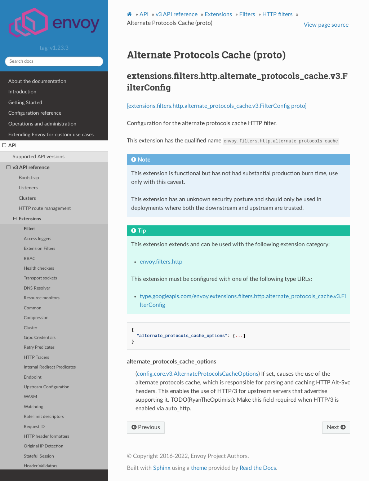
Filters (29, 229)
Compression (36, 318)
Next (336, 427)
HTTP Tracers (36, 357)
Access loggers (37, 239)
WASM (30, 397)
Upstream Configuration (47, 387)
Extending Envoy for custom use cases (51, 134)
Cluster (30, 328)
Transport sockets (40, 278)
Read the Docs (258, 468)
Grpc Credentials (39, 338)
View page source (326, 25)
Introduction (22, 91)
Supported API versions (39, 156)
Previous (146, 427)
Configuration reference (34, 113)
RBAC (29, 259)
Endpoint (32, 377)
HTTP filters (277, 14)
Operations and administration (42, 124)
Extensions (27, 219)
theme (199, 468)
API (9, 145)
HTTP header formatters (46, 436)
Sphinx (161, 468)
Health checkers (39, 268)
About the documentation (37, 81)
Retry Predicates (39, 347)
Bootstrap (29, 178)
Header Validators (40, 466)
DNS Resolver (37, 288)
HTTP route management (45, 208)
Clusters (27, 198)
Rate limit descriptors (44, 417)
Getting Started (25, 102)
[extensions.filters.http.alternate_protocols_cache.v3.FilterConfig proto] (217, 106)
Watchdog (33, 407)
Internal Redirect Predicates (50, 367)
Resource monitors (41, 298)
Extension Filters (39, 249)
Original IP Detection (43, 446)
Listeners (28, 188)
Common (32, 308)
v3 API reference (27, 167)
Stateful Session (39, 456)
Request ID (34, 427)
